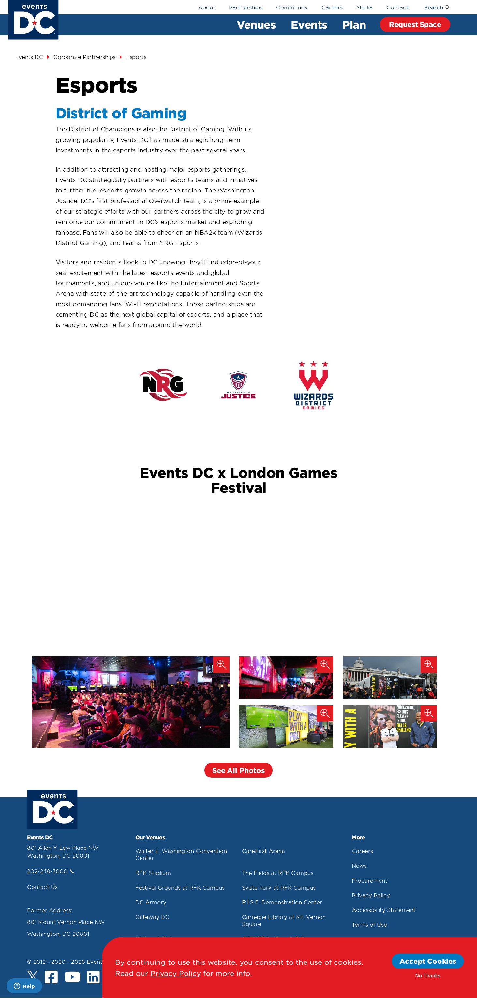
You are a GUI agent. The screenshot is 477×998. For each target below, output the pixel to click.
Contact (397, 7)
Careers (332, 7)
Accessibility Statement (384, 909)
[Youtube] (72, 978)
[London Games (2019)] (390, 677)
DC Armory (150, 902)
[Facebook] (51, 978)
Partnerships (245, 7)
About (206, 7)
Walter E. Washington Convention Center (181, 854)
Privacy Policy (371, 895)
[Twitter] (32, 976)
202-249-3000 (50, 871)
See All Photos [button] (238, 770)
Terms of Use (369, 924)
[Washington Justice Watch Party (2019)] (131, 702)
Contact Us (42, 886)
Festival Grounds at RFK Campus (180, 887)
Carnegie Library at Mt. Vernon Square (284, 920)
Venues (256, 24)
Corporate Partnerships (84, 56)
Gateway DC (152, 916)
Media (364, 7)
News (359, 865)
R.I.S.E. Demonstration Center (282, 902)
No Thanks (427, 975)
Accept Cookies (427, 961)
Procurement (369, 880)
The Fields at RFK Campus (277, 872)
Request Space (415, 24)
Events (309, 24)
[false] (163, 385)
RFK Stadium (153, 872)
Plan (354, 24)
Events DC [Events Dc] (29, 56)
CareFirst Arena (263, 851)
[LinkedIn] (93, 978)
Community (292, 7)
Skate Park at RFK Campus (279, 887)
